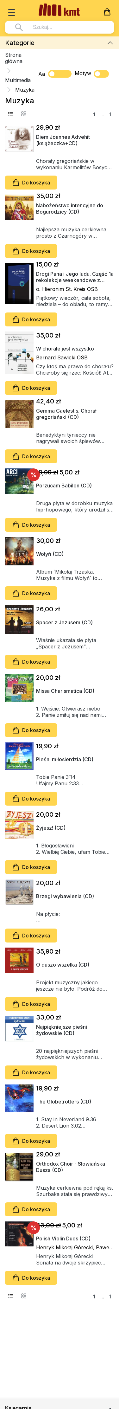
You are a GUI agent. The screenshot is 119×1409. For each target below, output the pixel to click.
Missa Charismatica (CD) (65, 691)
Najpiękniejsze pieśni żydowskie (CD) (61, 1030)
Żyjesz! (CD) (51, 828)
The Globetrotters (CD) (63, 1101)
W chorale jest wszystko (65, 348)
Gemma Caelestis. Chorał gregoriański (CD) (66, 414)
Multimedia (18, 80)
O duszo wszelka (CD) (62, 965)
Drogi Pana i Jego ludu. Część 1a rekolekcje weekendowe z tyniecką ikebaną (75, 277)
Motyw (92, 74)
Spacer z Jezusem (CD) (64, 622)
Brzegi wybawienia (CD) (65, 896)
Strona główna (13, 58)
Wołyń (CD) (50, 554)
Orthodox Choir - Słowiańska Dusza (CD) (70, 1167)
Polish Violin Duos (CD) (63, 1238)
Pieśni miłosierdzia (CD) (64, 759)
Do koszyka (31, 182)
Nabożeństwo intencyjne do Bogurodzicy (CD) (69, 208)
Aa (41, 74)
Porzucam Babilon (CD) (64, 485)
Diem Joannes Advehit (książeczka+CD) (63, 140)
